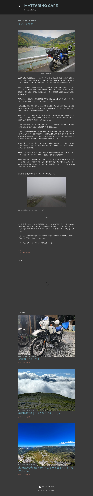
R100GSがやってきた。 (31, 359)
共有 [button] (19, 250)
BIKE (24, 253)
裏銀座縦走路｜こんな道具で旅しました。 (41, 413)
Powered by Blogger (46, 487)
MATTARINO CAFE (41, 6)
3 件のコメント (26, 362)
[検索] (73, 5)
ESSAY (28, 253)
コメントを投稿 (26, 417)
